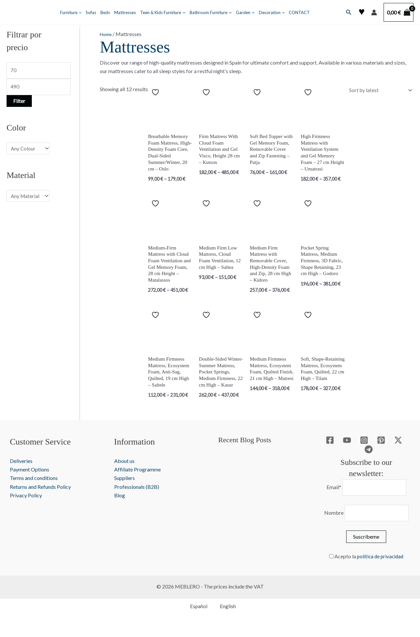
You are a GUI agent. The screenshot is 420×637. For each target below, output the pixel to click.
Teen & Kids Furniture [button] (162, 12)
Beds (105, 12)
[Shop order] (378, 90)
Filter (19, 102)
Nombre (332, 526)
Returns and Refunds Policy (40, 499)
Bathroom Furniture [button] (211, 12)
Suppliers (124, 490)
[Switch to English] (225, 620)
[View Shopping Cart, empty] (398, 12)
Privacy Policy (26, 507)
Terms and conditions (34, 490)
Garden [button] (245, 12)
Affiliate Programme (137, 481)
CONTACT (299, 12)
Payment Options (29, 481)
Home (107, 34)
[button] (79, 12)
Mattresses (125, 12)
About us (124, 473)
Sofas (91, 12)
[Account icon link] (374, 12)
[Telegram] (369, 461)
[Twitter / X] (398, 452)
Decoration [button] (272, 12)
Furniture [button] (71, 12)
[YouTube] (347, 452)
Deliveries (21, 473)
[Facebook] (330, 452)
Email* (332, 500)
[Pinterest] (381, 452)
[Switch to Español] (196, 620)
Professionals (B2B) (136, 499)
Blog (119, 507)
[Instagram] (364, 452)
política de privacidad (380, 570)
